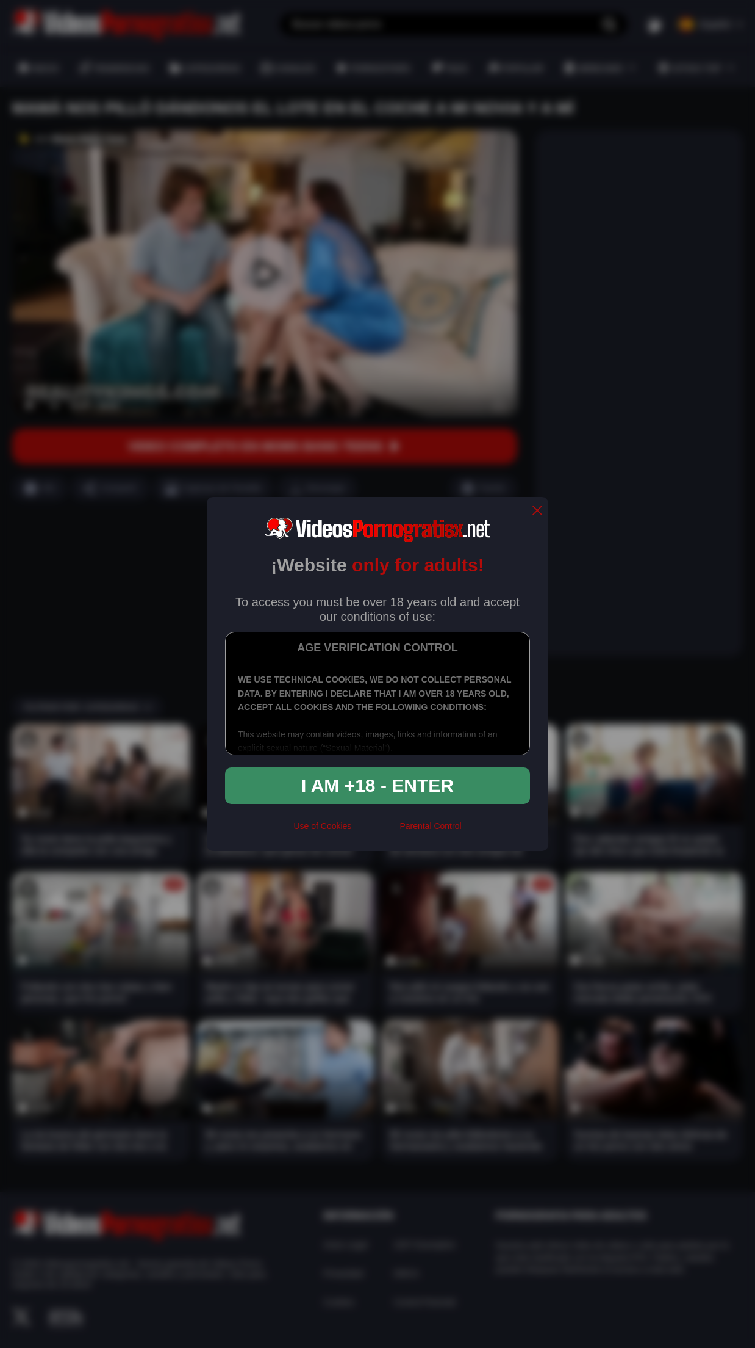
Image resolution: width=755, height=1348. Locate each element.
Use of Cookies (322, 826)
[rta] (375, 831)
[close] (537, 511)
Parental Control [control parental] (430, 826)
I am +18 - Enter (377, 785)
